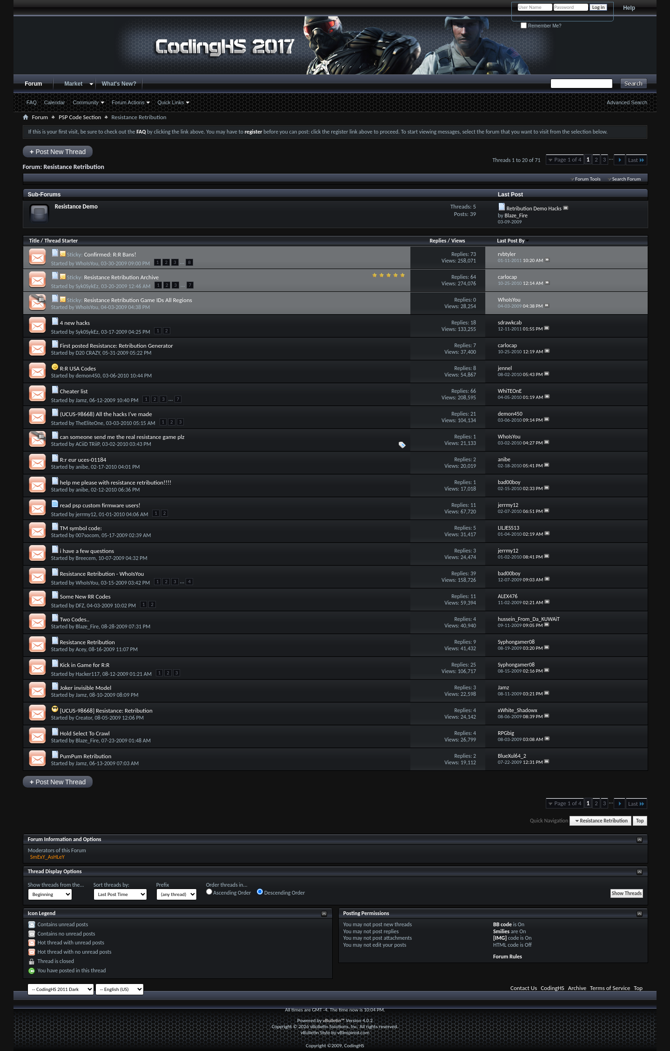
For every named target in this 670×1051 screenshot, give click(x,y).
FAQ (32, 102)
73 (473, 254)
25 (473, 664)
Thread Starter (61, 240)
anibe (81, 467)
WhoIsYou (86, 263)
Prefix (162, 885)
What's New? (119, 84)
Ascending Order (228, 892)
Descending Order (281, 892)
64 (473, 277)
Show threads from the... (56, 885)
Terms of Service (610, 987)
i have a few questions (87, 550)
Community (86, 102)
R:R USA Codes (78, 368)
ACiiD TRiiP (87, 444)
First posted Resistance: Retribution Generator (116, 345)
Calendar (54, 102)
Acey (80, 649)
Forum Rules (507, 956)
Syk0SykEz (86, 286)
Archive (577, 987)
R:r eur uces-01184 (83, 459)
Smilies (501, 931)
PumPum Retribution (86, 756)
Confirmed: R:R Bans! (110, 254)
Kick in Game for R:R (85, 664)
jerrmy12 (85, 514)
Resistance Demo (76, 206)
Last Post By (513, 240)
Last (636, 159)
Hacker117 (87, 674)
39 (473, 573)
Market (73, 84)
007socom (87, 535)
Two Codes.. (75, 619)
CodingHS (552, 987)
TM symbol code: (81, 528)
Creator (83, 717)
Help (629, 8)
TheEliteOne (89, 423)
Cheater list (74, 391)
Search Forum (626, 179)
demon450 (87, 375)
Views (458, 240)
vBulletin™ (334, 1020)
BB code (502, 924)
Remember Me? (541, 25)
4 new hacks (75, 322)
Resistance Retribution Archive (121, 277)
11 (473, 505)
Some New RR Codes (85, 596)
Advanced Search (627, 102)
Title (34, 240)
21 (473, 414)
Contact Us (523, 987)
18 (473, 322)
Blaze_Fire (87, 626)
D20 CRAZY (87, 353)
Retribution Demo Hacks (534, 208)
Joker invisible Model (85, 687)
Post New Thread (58, 151)
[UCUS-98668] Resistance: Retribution (106, 710)
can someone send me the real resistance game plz (122, 436)
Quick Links (170, 102)
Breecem (85, 558)
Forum (33, 84)
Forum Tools (587, 179)
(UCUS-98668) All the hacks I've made (106, 414)
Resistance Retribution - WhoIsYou (102, 573)
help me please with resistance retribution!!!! (115, 482)
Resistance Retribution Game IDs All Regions (138, 299)
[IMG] (500, 938)
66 (473, 391)
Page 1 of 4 (568, 159)
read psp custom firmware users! (100, 505)
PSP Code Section (80, 117)
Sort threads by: (111, 885)
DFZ (79, 605)
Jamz (81, 400)
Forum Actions (128, 102)
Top (639, 821)
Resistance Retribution (87, 642)
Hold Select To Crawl (85, 733)
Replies (437, 240)
